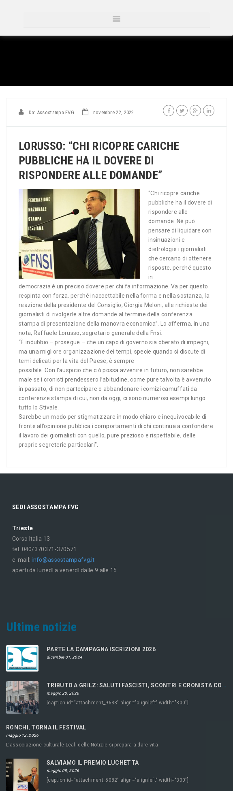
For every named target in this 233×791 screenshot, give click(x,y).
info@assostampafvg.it (63, 559)
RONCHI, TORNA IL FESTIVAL (46, 727)
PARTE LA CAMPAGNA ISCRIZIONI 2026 (101, 649)
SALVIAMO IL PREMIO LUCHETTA (93, 762)
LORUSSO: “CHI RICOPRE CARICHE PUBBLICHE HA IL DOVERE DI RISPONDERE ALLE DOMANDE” (99, 160)
